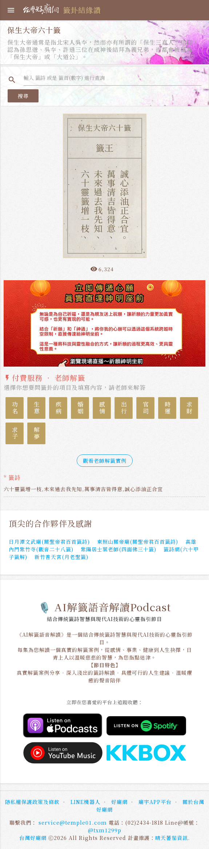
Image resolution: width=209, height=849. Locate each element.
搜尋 (23, 95)
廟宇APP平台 (155, 801)
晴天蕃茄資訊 (171, 837)
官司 (145, 408)
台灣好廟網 (33, 837)
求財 (189, 408)
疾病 (58, 408)
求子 (15, 433)
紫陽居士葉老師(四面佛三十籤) (118, 549)
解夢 (36, 433)
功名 (15, 408)
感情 (102, 408)
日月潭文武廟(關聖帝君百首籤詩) (49, 541)
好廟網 (119, 801)
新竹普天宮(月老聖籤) (61, 556)
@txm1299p (104, 830)
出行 (124, 408)
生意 (36, 408)
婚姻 (80, 408)
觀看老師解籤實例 (104, 460)
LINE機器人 (85, 801)
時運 (167, 408)
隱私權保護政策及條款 (32, 801)
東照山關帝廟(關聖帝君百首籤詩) (137, 541)
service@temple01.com (73, 822)
